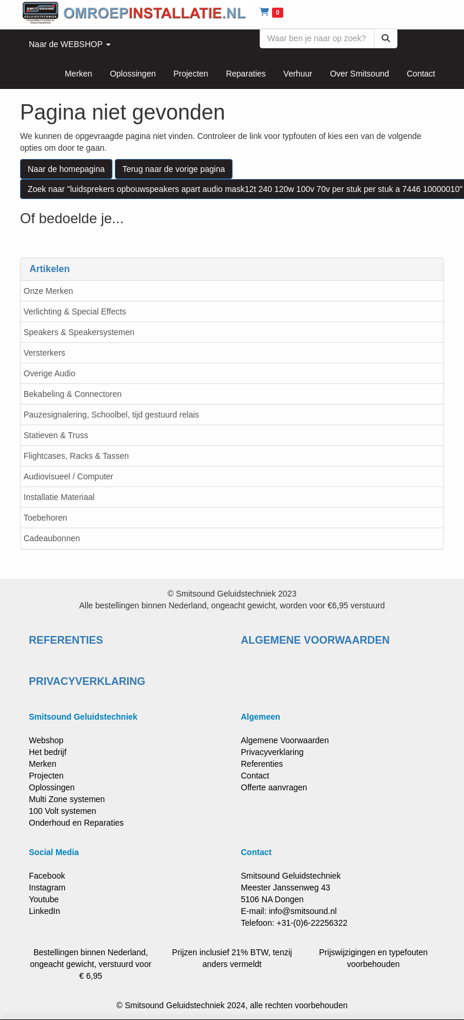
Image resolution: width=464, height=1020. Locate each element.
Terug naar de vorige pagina (173, 169)
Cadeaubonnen (52, 538)
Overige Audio (49, 373)
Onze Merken (48, 291)
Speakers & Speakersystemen (79, 332)
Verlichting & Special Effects (75, 311)
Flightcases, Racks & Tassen (76, 456)
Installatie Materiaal (59, 497)
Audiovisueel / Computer (69, 476)
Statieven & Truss (56, 435)
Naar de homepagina (66, 169)
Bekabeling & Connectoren (73, 394)
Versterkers (44, 352)
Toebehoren (45, 517)
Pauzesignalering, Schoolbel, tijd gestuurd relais (111, 414)
